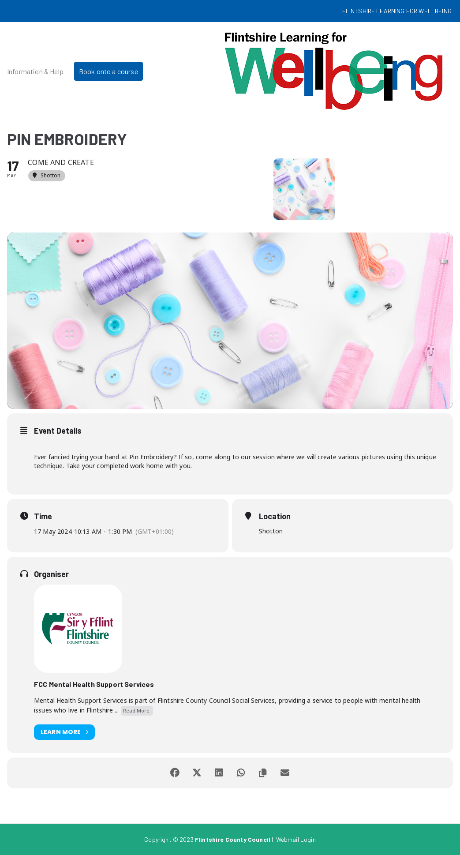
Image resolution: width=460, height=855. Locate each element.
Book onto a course (108, 71)
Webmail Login (296, 839)
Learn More (64, 732)
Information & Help (35, 71)
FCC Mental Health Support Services (94, 684)
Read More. (137, 710)
